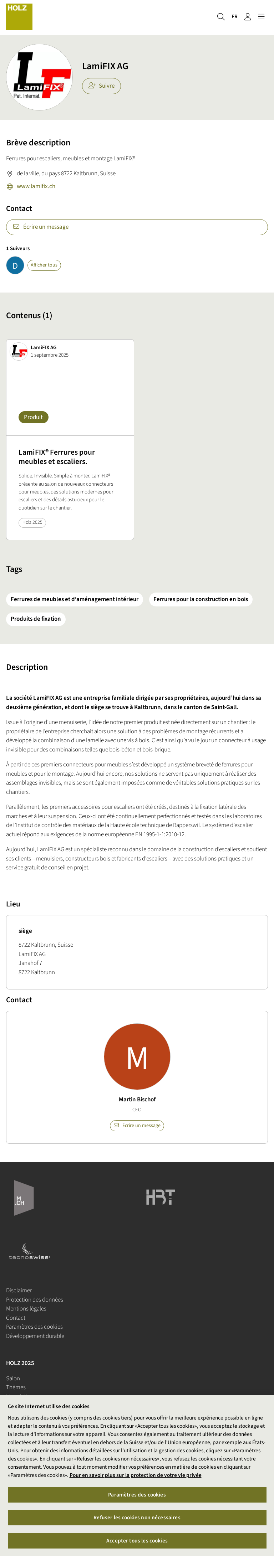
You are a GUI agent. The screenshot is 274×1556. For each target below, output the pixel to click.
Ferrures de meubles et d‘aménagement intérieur (74, 599)
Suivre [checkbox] (101, 86)
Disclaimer (19, 1290)
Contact (15, 1318)
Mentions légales (26, 1308)
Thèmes (16, 1387)
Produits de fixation (36, 619)
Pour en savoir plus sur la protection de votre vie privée (136, 1475)
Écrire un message (40, 227)
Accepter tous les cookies (137, 1541)
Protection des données (34, 1300)
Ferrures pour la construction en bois (200, 599)
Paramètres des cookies (34, 1327)
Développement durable (35, 1336)
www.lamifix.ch (30, 187)
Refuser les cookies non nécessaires (136, 1518)
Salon (13, 1378)
